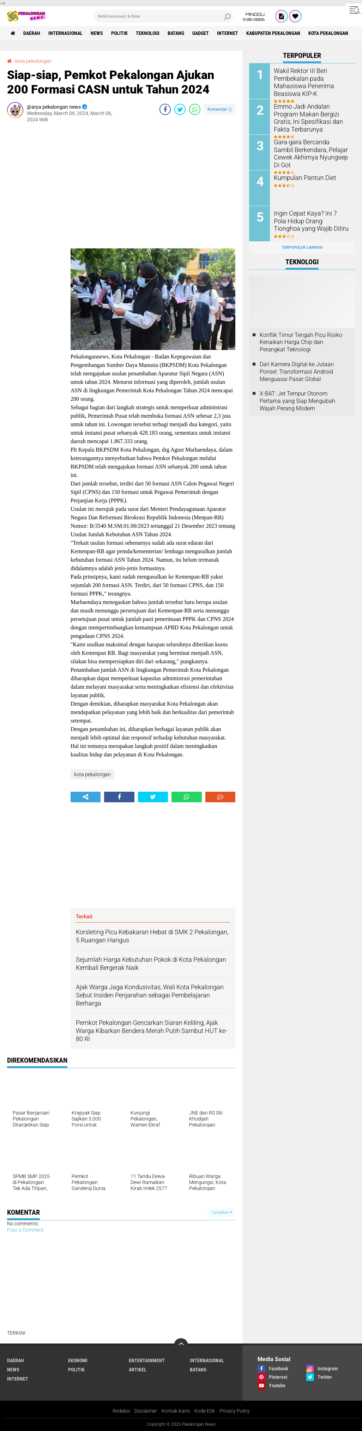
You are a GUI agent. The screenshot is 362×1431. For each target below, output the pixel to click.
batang (176, 33)
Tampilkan (221, 1212)
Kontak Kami (176, 1411)
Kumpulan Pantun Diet (302, 177)
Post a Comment (25, 1230)
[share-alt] (86, 797)
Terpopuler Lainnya (302, 247)
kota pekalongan (328, 33)
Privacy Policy (234, 1411)
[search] (163, 16)
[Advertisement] (35, 234)
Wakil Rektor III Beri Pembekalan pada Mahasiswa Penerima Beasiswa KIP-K (311, 78)
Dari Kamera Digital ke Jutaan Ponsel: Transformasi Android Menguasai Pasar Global (297, 371)
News (97, 33)
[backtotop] (181, 1345)
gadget (200, 33)
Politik (119, 33)
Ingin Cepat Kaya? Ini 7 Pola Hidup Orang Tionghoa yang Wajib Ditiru (309, 220)
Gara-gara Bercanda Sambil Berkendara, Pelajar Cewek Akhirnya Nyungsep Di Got (308, 149)
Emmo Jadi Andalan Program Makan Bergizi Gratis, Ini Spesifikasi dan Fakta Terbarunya (311, 117)
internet (227, 33)
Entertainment (147, 1360)
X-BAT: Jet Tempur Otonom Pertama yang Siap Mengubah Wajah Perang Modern (297, 401)
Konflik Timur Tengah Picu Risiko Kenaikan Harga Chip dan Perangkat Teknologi (301, 342)
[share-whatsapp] (194, 109)
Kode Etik (204, 1411)
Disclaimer (145, 1411)
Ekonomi (78, 1360)
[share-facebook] (165, 109)
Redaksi (121, 1411)
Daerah (31, 33)
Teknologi (147, 33)
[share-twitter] (180, 109)
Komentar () (219, 109)
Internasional (65, 33)
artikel (137, 1369)
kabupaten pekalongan (273, 33)
